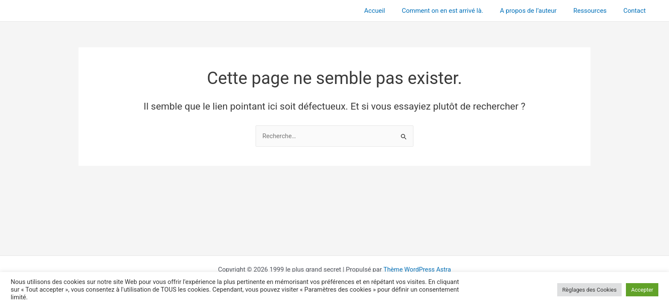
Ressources (596, 10)
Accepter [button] (642, 290)
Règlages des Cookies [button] (589, 290)
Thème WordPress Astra (417, 269)
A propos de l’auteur (538, 10)
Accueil (392, 10)
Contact (636, 10)
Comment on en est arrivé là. (456, 10)
